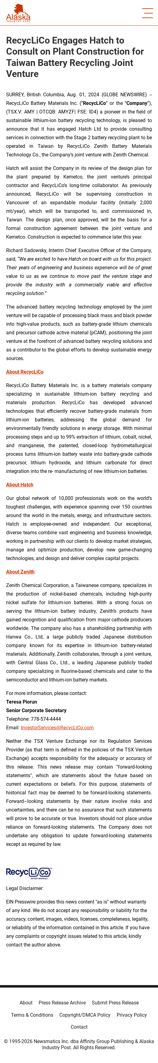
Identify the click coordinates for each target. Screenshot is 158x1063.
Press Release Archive (62, 1003)
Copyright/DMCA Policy (85, 1015)
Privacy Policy (132, 1015)
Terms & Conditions (32, 1015)
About (26, 1003)
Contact (79, 1027)
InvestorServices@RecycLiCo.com (57, 728)
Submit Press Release (115, 1003)
